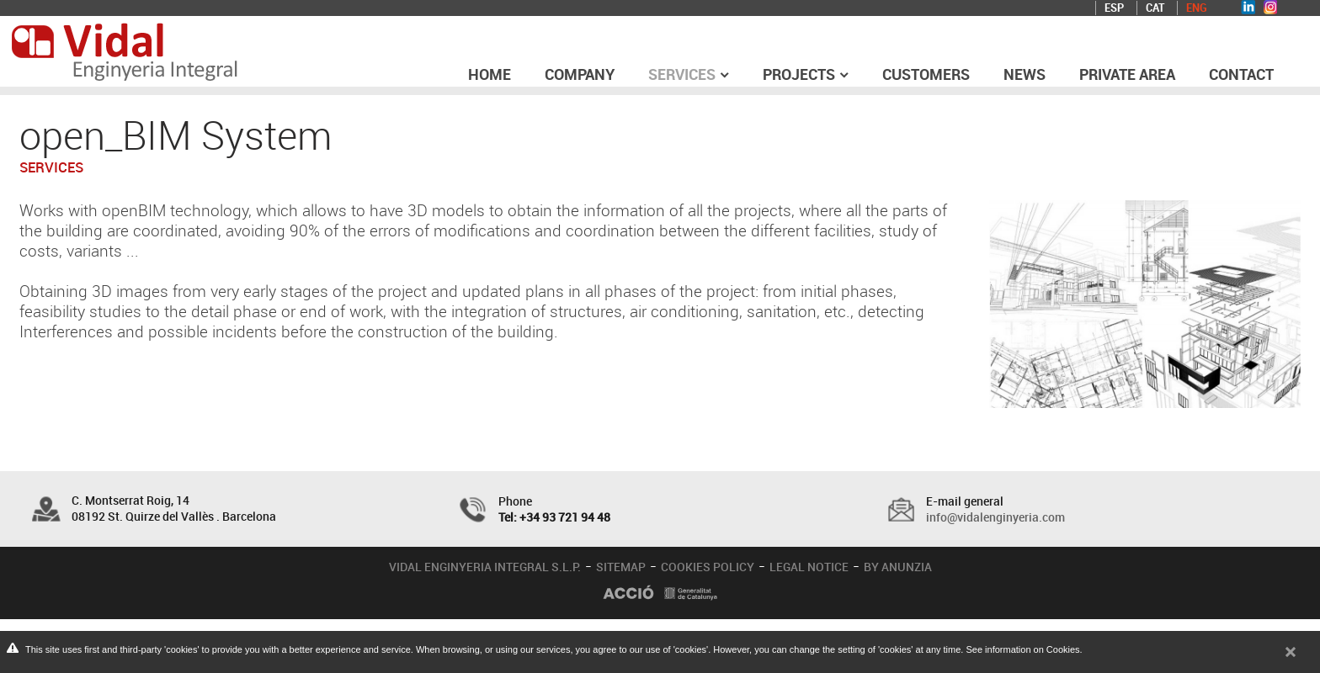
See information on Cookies (1022, 649)
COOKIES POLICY (707, 567)
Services (688, 74)
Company (580, 74)
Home (489, 74)
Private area (1127, 74)
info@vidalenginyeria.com (995, 517)
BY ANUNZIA (898, 567)
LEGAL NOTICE (809, 567)
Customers (926, 74)
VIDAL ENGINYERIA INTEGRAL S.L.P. (485, 567)
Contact (1241, 74)
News (1024, 74)
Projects (806, 74)
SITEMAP (621, 567)
